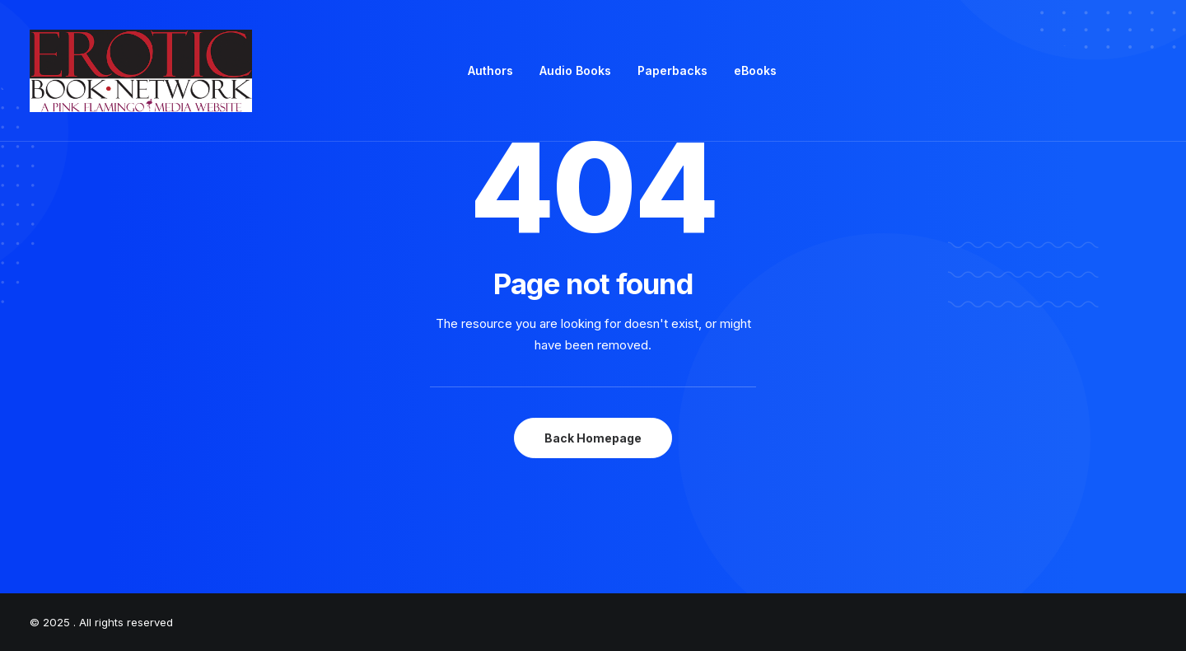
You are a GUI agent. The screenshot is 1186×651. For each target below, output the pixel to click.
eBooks (755, 70)
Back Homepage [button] (593, 438)
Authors (490, 70)
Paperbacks (672, 70)
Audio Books (575, 70)
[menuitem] (490, 71)
